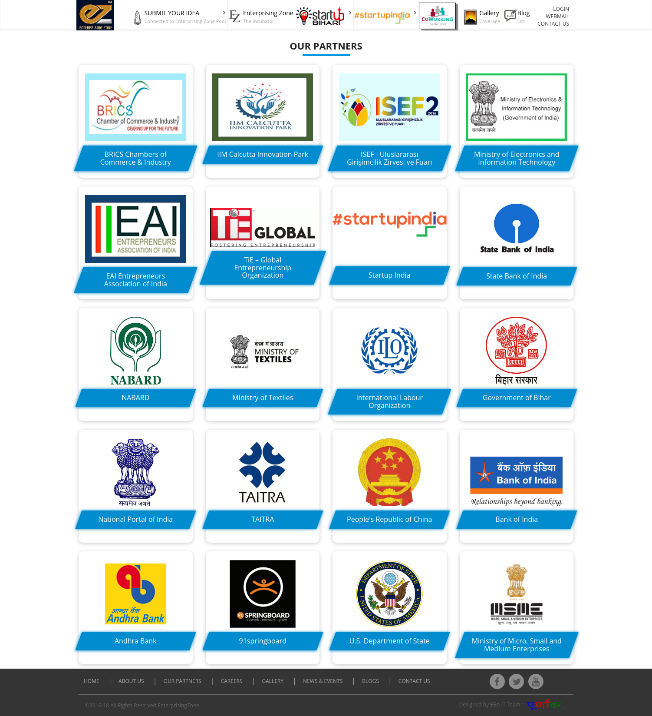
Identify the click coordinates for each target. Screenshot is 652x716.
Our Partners (182, 681)
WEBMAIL (558, 16)
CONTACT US (553, 23)
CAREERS (232, 681)
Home (92, 681)
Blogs (370, 681)
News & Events (322, 681)
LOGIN (561, 9)
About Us (131, 681)
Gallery (273, 681)
